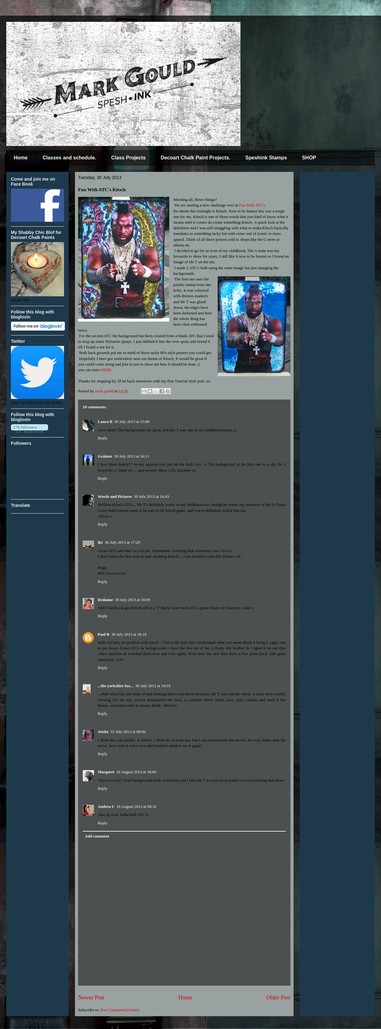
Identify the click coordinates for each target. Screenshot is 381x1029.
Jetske (103, 731)
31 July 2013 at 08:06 (128, 731)
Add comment (97, 836)
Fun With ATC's (252, 205)
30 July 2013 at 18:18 (128, 634)
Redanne (105, 599)
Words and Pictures (115, 496)
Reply (102, 438)
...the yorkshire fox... (115, 685)
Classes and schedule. (69, 157)
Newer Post (91, 997)
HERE (106, 369)
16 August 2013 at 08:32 (136, 806)
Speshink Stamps (266, 157)
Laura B (105, 421)
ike (100, 542)
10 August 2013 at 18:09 (136, 771)
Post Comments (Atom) (120, 1009)
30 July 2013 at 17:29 (122, 542)
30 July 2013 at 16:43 (151, 496)
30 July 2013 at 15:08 (132, 421)
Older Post (278, 997)
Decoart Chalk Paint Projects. (195, 157)
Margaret (106, 771)
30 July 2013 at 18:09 (132, 599)
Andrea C (106, 806)
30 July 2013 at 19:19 (153, 685)
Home (20, 157)
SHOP (309, 157)
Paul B (103, 634)
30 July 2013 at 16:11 (131, 456)
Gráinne (105, 456)
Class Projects (128, 157)
